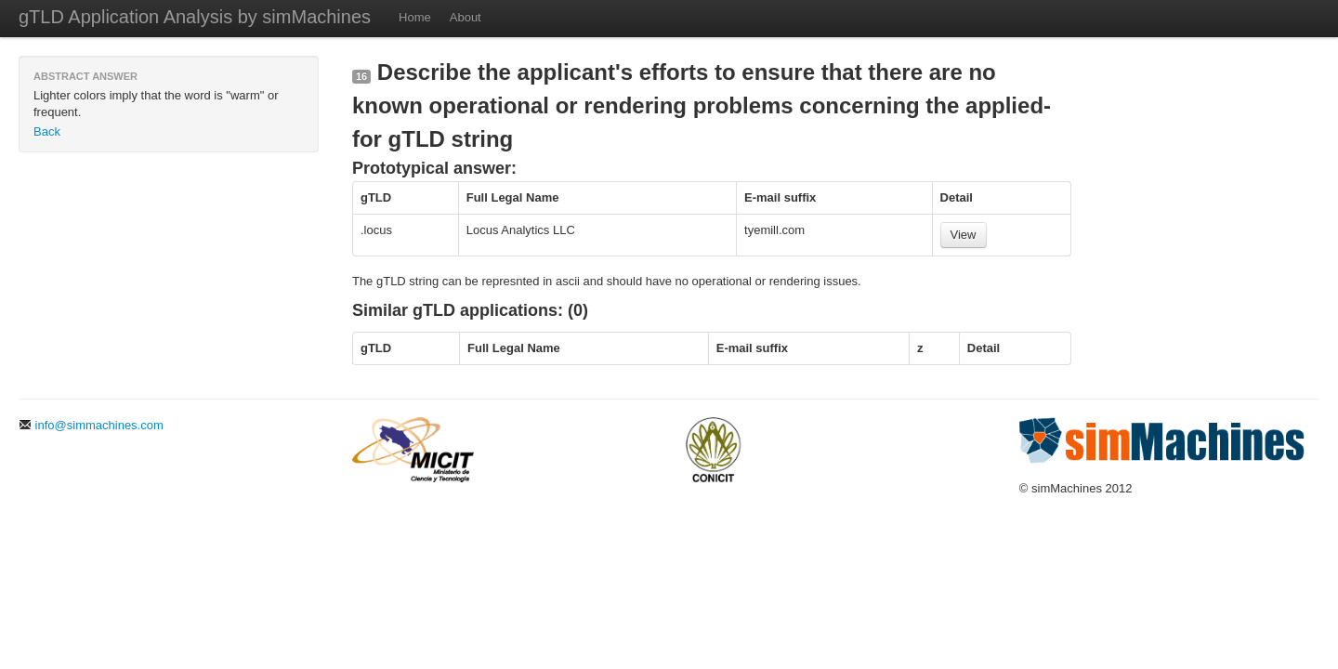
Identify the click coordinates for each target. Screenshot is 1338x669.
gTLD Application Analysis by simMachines (195, 17)
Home (415, 17)
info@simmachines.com (91, 425)
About (465, 17)
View (964, 235)
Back (46, 131)
